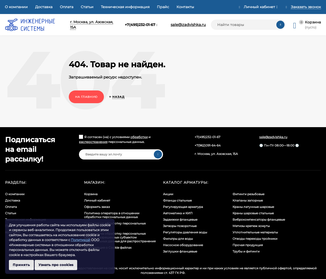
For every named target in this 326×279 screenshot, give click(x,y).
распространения (93, 142)
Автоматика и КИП (178, 213)
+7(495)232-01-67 (140, 24)
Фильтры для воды (178, 239)
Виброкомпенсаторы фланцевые (259, 219)
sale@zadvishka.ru (188, 24)
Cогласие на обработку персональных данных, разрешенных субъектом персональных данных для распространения (120, 237)
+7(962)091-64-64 (208, 145)
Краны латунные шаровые (253, 207)
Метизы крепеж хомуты (251, 226)
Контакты (185, 7)
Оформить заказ (97, 207)
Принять (21, 265)
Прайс (163, 7)
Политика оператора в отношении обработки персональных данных (111, 215)
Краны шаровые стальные (253, 213)
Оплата (66, 7)
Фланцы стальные (177, 200)
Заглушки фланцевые (180, 251)
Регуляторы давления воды (185, 232)
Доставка (43, 7)
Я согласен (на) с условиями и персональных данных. (115, 139)
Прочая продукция (248, 245)
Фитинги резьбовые (248, 194)
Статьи (87, 7)
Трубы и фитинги (246, 251)
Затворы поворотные (180, 226)
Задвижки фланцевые (180, 219)
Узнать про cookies (55, 265)
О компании (16, 7)
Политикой (80, 240)
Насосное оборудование (183, 245)
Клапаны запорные (248, 200)
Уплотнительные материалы (255, 232)
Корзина (91, 194)
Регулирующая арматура (183, 207)
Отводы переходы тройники (255, 239)
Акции (168, 194)
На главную (86, 97)
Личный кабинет (97, 200)
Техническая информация (125, 7)
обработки (139, 137)
